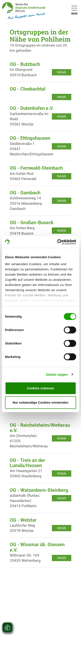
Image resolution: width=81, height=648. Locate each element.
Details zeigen (57, 374)
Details (61, 72)
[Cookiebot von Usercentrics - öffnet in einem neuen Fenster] (57, 242)
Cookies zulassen (40, 388)
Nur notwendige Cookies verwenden (40, 402)
